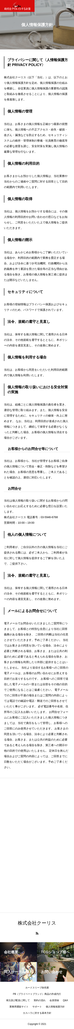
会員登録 (54, 1000)
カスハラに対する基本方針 (37, 1013)
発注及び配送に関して (18, 1000)
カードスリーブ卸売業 (37, 987)
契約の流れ (40, 1000)
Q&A (65, 1000)
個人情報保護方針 (55, 1006)
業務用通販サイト (18, 1006)
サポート (37, 1006)
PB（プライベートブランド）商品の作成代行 (37, 994)
